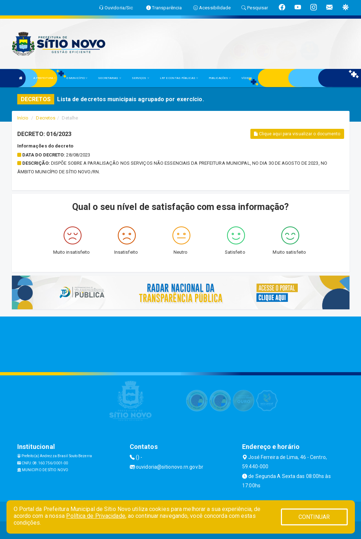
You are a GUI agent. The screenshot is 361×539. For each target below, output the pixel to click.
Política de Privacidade (95, 515)
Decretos (45, 118)
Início (23, 118)
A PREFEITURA (44, 78)
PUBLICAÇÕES (220, 78)
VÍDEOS (246, 78)
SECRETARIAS (109, 78)
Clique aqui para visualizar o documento (297, 133)
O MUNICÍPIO (76, 78)
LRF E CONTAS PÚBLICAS (179, 78)
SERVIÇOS (140, 78)
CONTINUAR (314, 517)
